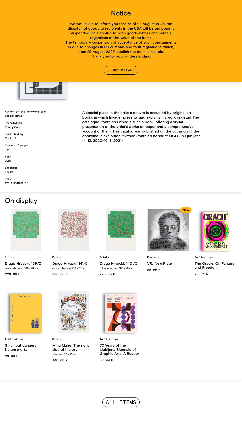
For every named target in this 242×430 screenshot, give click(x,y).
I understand (121, 70)
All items (121, 402)
